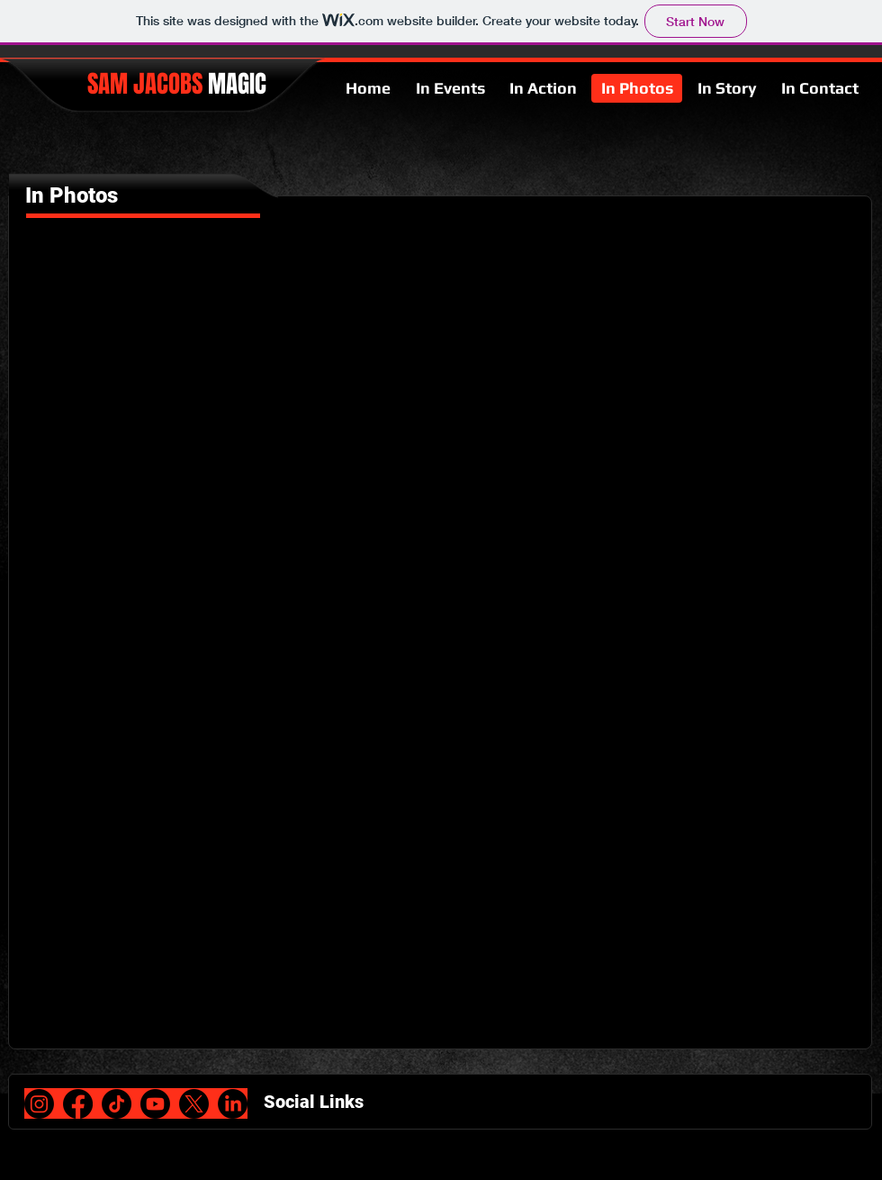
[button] (128, 339)
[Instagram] (39, 1104)
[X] (194, 1104)
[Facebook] (78, 1104)
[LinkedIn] (233, 1104)
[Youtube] (155, 1104)
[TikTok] (116, 1104)
